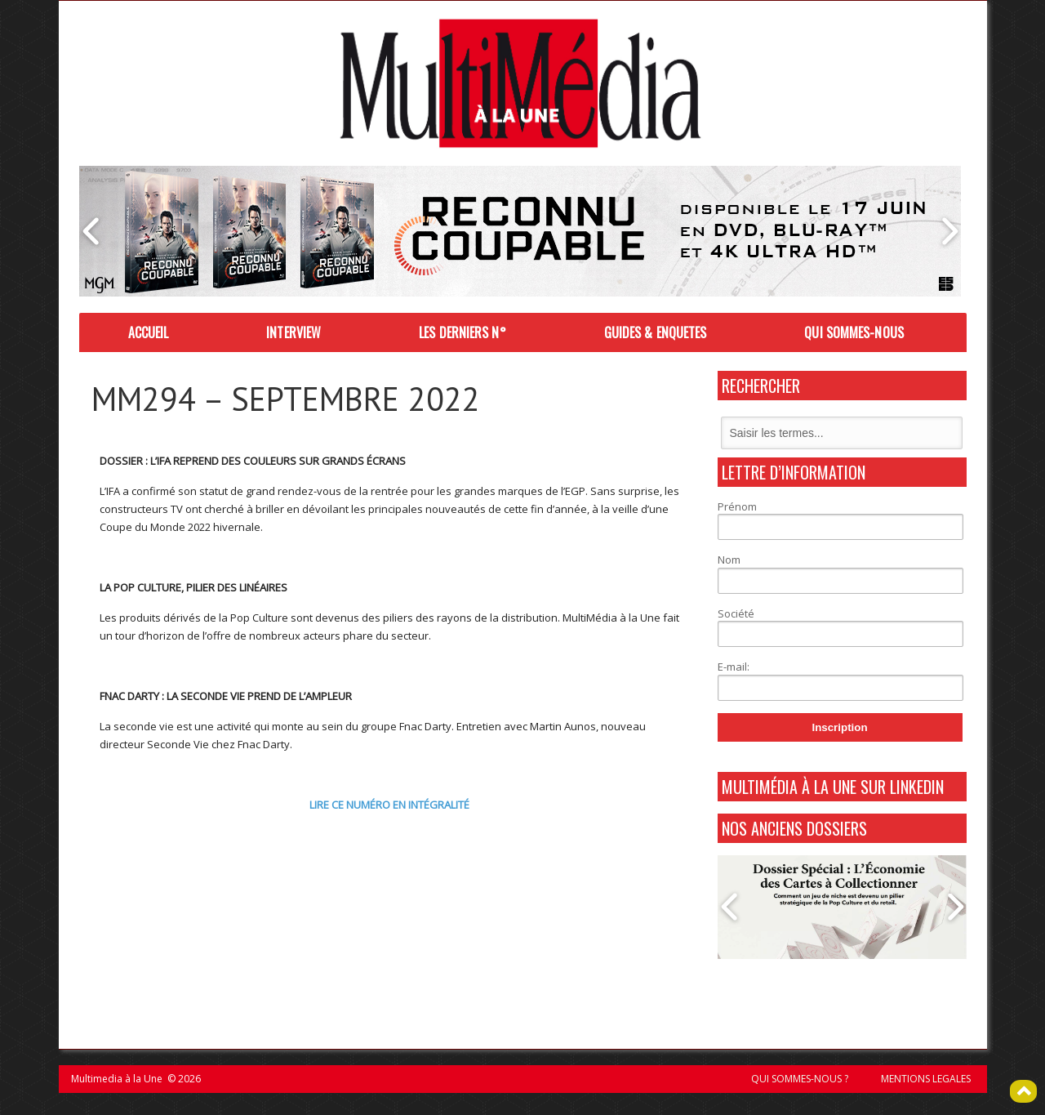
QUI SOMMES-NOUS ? (799, 1079)
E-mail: (733, 666)
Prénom (737, 506)
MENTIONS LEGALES (926, 1079)
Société (736, 613)
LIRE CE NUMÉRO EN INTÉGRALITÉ (389, 804)
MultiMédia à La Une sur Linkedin (833, 786)
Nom (729, 559)
